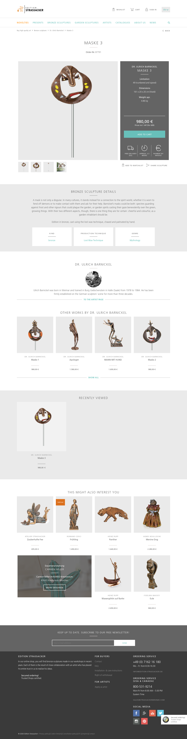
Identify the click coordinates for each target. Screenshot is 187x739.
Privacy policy (44, 734)
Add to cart (145, 134)
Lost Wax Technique (93, 240)
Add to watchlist (132, 166)
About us (140, 22)
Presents (38, 22)
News (153, 22)
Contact (98, 661)
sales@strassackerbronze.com (149, 700)
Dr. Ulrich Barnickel (57, 30)
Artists (107, 22)
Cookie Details (56, 734)
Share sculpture (156, 166)
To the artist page (93, 299)
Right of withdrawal (103, 675)
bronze (51, 240)
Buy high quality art (24, 30)
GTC (79, 734)
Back (166, 31)
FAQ (97, 666)
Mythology (135, 240)
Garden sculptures (87, 22)
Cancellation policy (69, 734)
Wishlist (118, 10)
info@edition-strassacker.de (148, 672)
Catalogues (123, 22)
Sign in (150, 10)
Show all (93, 377)
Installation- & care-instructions (108, 670)
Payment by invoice (158, 150)
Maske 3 (70, 30)
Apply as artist (101, 687)
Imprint (85, 734)
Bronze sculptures (59, 22)
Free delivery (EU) (131, 150)
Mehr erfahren (54, 587)
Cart (135, 10)
